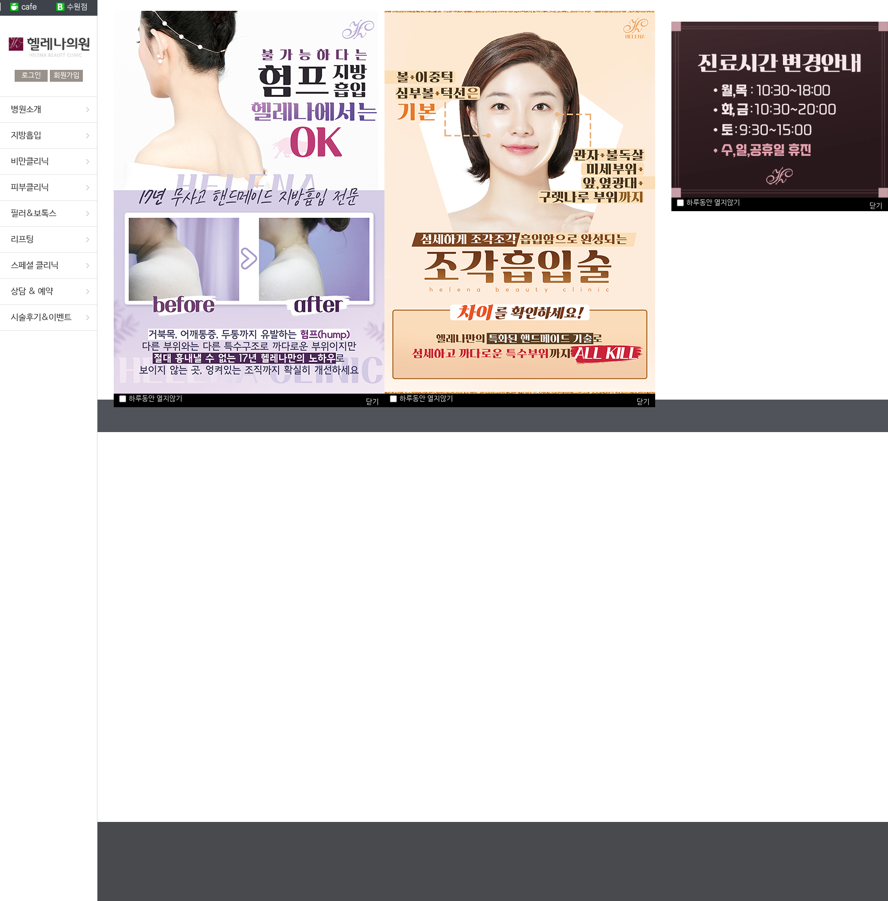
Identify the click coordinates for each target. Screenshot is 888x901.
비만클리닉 (30, 161)
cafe (24, 8)
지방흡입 (26, 135)
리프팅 (22, 239)
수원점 (73, 8)
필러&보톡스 (33, 213)
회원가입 (67, 75)
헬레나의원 (48, 43)
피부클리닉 (30, 187)
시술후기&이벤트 (41, 317)
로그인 (31, 75)
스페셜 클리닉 (34, 265)
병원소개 (26, 110)
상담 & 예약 (32, 291)
